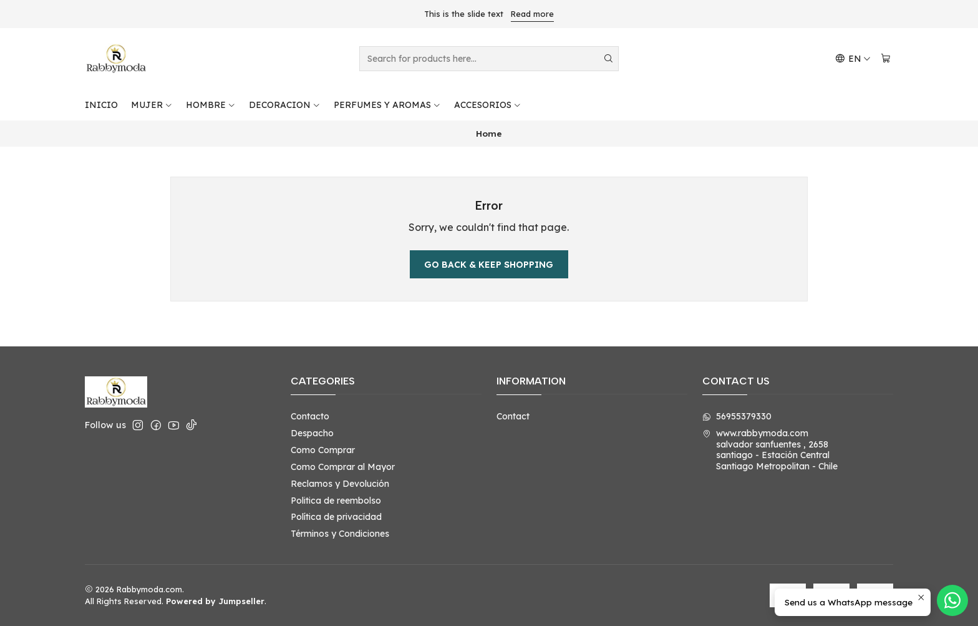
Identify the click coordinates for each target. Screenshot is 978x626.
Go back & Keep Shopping (488, 264)
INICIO (101, 104)
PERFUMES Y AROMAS (387, 104)
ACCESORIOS (487, 104)
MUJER (152, 104)
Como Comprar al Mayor (343, 466)
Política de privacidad (336, 516)
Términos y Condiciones (340, 533)
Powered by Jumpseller (215, 601)
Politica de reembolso (336, 500)
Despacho (312, 433)
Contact (513, 416)
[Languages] (853, 59)
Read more (532, 14)
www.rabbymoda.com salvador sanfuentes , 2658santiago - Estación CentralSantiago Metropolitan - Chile (770, 450)
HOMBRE (211, 104)
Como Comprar (323, 450)
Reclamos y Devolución (340, 483)
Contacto (310, 416)
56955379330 (737, 416)
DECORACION (285, 104)
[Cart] (885, 59)
